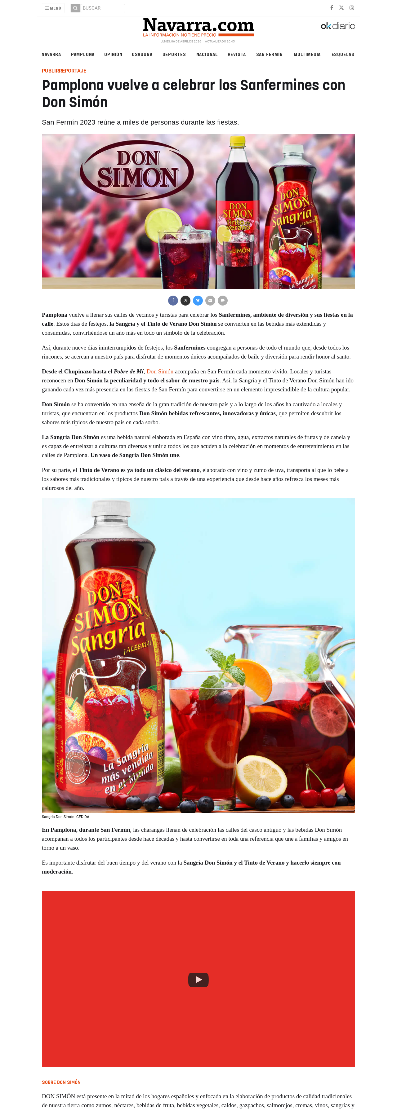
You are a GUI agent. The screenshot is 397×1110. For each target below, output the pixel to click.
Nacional (207, 54)
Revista (237, 54)
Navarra (51, 54)
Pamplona (83, 54)
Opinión (113, 54)
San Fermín (269, 54)
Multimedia (307, 54)
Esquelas (343, 54)
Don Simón (159, 371)
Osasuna (142, 54)
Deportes (174, 54)
